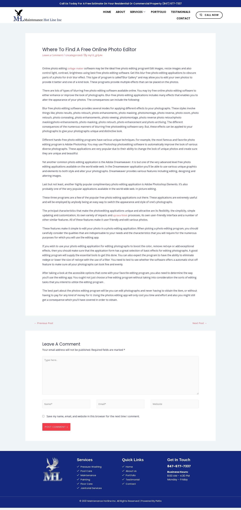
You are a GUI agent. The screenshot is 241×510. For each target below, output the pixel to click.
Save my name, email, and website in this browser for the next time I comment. (93, 418)
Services (137, 11)
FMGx (159, 503)
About (120, 11)
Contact (183, 18)
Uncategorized (74, 54)
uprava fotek (120, 214)
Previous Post (44, 322)
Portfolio (158, 11)
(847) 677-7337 (172, 3)
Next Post (199, 322)
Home (107, 11)
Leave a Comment (53, 54)
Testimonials (180, 11)
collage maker (76, 67)
